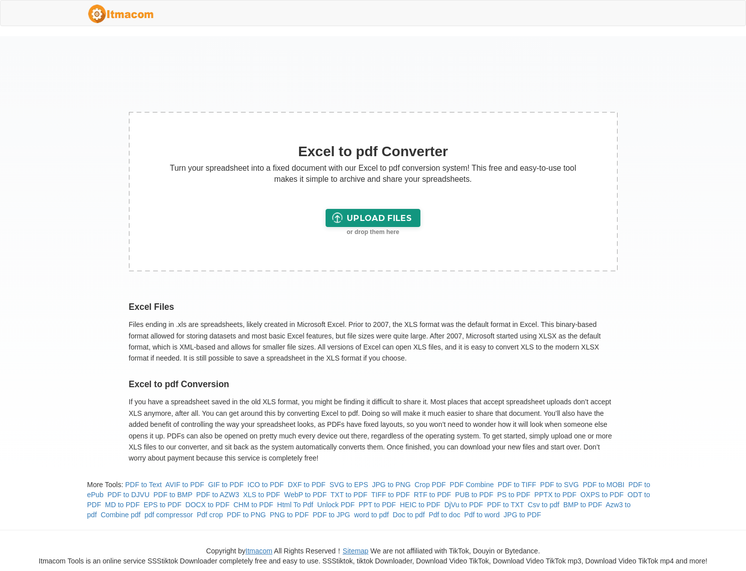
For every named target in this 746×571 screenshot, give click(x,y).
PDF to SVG (559, 485)
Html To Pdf (295, 505)
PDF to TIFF (517, 485)
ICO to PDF (265, 485)
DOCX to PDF (208, 505)
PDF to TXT (505, 505)
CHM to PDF (253, 505)
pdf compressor (168, 515)
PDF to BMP (173, 495)
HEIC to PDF (420, 505)
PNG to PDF (289, 515)
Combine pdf (120, 515)
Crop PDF (429, 485)
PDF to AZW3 (217, 495)
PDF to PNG (246, 515)
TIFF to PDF (390, 495)
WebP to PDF (305, 495)
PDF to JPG (331, 515)
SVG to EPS (349, 485)
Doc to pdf (409, 515)
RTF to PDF (432, 495)
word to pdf (371, 515)
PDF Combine (472, 485)
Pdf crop (210, 515)
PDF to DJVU (128, 495)
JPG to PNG (391, 485)
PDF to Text (143, 485)
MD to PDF (122, 505)
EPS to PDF (162, 505)
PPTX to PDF (555, 495)
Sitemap (355, 551)
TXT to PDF (349, 495)
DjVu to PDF (463, 505)
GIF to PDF (226, 485)
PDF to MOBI (603, 485)
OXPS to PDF (602, 495)
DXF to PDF (306, 485)
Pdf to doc (444, 515)
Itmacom (258, 551)
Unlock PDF (336, 505)
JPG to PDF (522, 515)
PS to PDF (513, 495)
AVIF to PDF (184, 485)
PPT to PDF (377, 505)
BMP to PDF (583, 505)
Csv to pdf (543, 505)
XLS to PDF (261, 495)
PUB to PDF (474, 495)
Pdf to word (482, 515)
